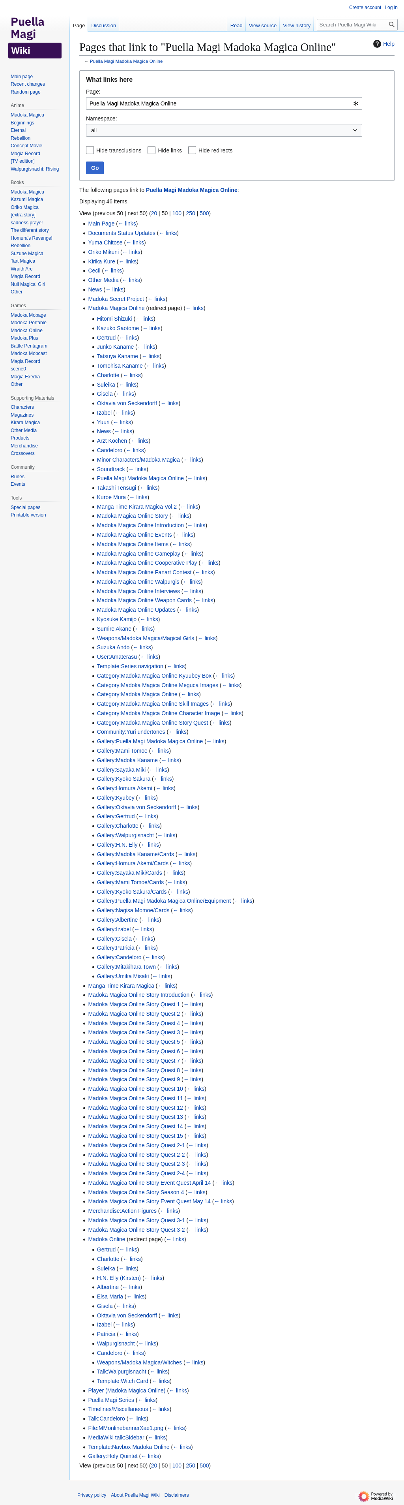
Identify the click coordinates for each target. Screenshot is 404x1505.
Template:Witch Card (122, 1381)
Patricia (106, 1334)
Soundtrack (111, 469)
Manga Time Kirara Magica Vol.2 (137, 507)
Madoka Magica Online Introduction (140, 525)
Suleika (106, 384)
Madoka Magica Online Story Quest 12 (135, 1108)
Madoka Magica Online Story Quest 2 (134, 1014)
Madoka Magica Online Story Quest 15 (135, 1136)
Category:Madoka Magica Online (137, 694)
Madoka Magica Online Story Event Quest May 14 (149, 1201)
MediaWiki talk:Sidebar (116, 1437)
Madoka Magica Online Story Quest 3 (134, 1032)
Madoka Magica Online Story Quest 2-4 (136, 1173)
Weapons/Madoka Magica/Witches (139, 1362)
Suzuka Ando (113, 647)
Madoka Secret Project (116, 299)
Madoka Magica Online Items (132, 544)
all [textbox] (94, 130)
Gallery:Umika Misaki (123, 976)
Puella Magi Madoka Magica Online (126, 61)
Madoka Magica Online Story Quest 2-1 (136, 1145)
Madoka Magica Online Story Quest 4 (134, 1023)
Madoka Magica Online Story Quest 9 (134, 1079)
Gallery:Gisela (114, 939)
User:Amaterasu (117, 657)
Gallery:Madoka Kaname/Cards (135, 854)
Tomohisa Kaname (120, 366)
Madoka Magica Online (116, 308)
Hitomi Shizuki (114, 319)
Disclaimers (177, 1495)
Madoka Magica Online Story (132, 516)
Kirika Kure (101, 261)
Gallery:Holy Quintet (112, 1456)
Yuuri (103, 422)
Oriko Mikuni (103, 252)
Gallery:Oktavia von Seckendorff (136, 807)
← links (127, 223)
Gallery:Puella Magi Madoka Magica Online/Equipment (164, 901)
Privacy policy (91, 1495)
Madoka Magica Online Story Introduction (138, 995)
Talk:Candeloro (106, 1418)
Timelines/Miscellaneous (118, 1409)
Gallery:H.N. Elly (117, 845)
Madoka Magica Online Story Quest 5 (134, 1042)
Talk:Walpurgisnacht (121, 1371)
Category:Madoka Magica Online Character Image (158, 713)
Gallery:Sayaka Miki (121, 770)
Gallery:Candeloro (119, 957)
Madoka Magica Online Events (134, 535)
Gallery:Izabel (114, 929)
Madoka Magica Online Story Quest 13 (135, 1117)
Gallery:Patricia (116, 948)
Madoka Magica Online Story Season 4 (136, 1192)
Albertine (108, 1287)
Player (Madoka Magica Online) (126, 1390)
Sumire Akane (114, 629)
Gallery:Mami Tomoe (122, 751)
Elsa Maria (110, 1296)
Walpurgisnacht (116, 1343)
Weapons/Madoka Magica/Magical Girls (145, 638)
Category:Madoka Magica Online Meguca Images (157, 685)
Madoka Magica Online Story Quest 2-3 (136, 1164)
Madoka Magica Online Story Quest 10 (135, 1089)
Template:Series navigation (130, 666)
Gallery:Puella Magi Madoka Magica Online (150, 741)
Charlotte (108, 375)
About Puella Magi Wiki (135, 1495)
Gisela (105, 394)
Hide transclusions (118, 150)
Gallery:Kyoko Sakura (123, 779)
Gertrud (106, 337)
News (95, 289)
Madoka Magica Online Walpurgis (138, 582)
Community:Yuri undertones (131, 732)
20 (154, 213)
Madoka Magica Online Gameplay (138, 554)
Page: (93, 91)
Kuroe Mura (111, 497)
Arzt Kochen (112, 441)
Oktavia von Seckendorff (127, 403)
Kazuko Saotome (118, 328)
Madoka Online (106, 1239)
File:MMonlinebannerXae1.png (125, 1428)
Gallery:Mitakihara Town (126, 967)
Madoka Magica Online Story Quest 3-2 (136, 1230)
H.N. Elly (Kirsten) (119, 1278)
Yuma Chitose (105, 242)
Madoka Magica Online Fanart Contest (144, 572)
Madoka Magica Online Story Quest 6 (134, 1051)
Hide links (170, 150)
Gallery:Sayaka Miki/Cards (129, 873)
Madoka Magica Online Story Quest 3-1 (136, 1220)
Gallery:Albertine (117, 920)
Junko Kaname (115, 347)
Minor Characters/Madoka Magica (138, 460)
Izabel (104, 413)
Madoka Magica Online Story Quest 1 (134, 1004)
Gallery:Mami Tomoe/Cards (130, 882)
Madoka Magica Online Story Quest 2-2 (136, 1155)
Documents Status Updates (121, 233)
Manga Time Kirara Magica (121, 986)
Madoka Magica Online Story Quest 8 (134, 1070)
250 (190, 213)
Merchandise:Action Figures (122, 1211)
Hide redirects (215, 150)
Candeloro (110, 450)
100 (176, 213)
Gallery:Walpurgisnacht (125, 835)
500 (204, 213)
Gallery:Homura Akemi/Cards (132, 863)
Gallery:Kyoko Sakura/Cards (132, 892)
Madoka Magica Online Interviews (138, 591)
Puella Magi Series (111, 1400)
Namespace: (101, 118)
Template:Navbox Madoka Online (128, 1447)
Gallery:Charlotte (117, 826)
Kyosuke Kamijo (117, 619)
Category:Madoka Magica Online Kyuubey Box (154, 676)
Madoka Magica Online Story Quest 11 (135, 1098)
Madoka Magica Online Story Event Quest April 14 (149, 1183)
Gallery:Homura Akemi (124, 788)
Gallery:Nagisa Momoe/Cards (133, 910)
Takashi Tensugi (116, 488)
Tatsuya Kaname (117, 356)
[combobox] (224, 103)
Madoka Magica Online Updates (136, 610)
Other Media (103, 280)
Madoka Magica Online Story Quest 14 (135, 1126)
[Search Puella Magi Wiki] (357, 24)
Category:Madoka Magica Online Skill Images (153, 704)
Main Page (101, 223)
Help (383, 44)
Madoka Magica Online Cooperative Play (147, 563)
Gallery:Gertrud (116, 816)
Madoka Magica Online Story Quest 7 (134, 1061)
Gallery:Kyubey (116, 798)
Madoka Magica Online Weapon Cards (144, 600)
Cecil (94, 270)
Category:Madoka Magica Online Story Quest (152, 723)
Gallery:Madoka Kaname (127, 760)
